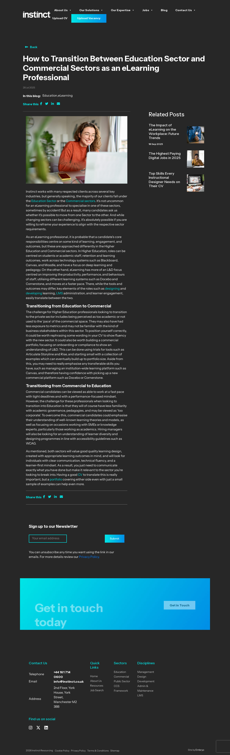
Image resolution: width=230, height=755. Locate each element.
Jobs (147, 10)
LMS (59, 293)
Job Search (97, 690)
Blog (164, 10)
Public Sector (122, 681)
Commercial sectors (80, 201)
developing (34, 293)
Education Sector (43, 201)
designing (112, 288)
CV (79, 475)
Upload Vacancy (89, 18)
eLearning (65, 95)
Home (94, 676)
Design (141, 676)
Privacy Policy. (89, 557)
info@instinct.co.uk (69, 681)
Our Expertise (122, 10)
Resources (96, 685)
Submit (114, 538)
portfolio (55, 479)
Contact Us (185, 10)
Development (145, 681)
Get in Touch (179, 608)
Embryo (200, 750)
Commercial (121, 676)
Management (145, 672)
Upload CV (59, 18)
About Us (63, 10)
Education (50, 95)
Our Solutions (91, 10)
